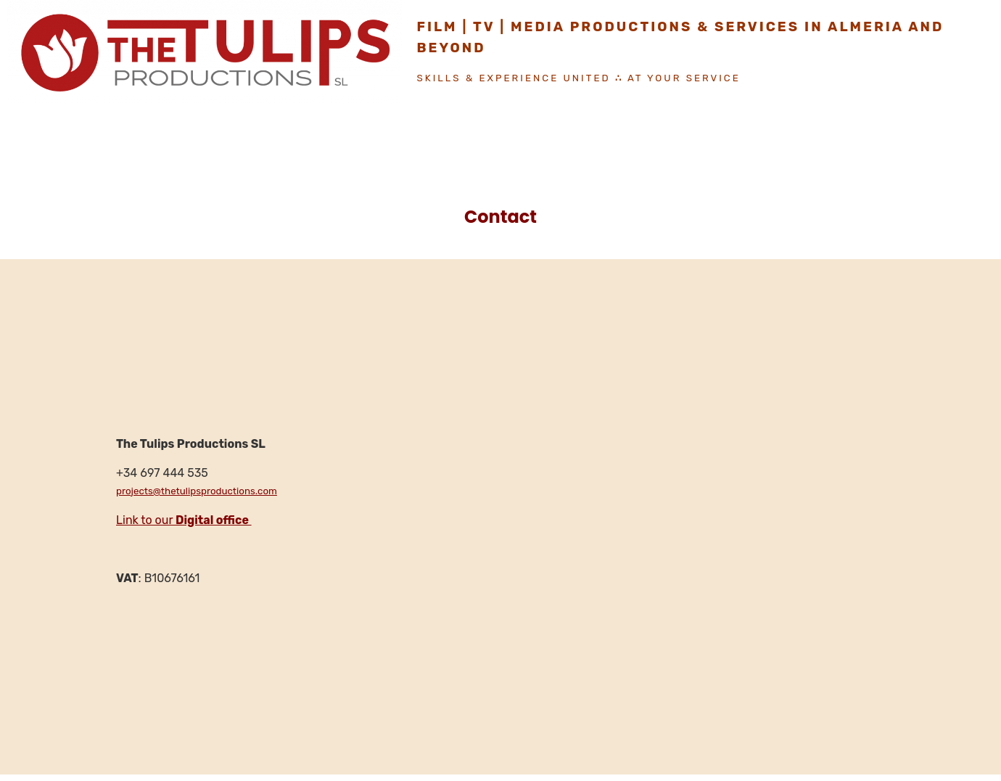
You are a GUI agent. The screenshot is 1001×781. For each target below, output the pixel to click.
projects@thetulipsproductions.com (196, 491)
